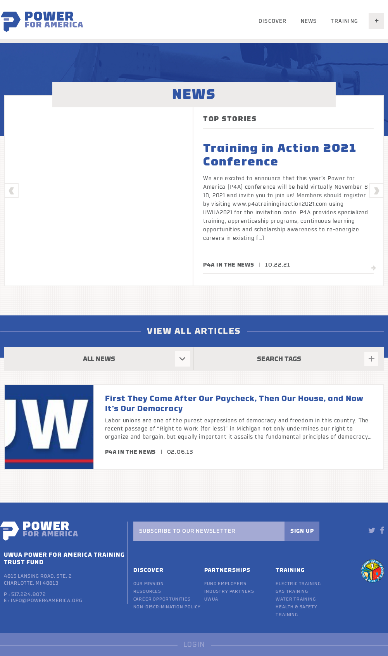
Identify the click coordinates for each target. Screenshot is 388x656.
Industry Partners (229, 591)
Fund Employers (225, 584)
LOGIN (194, 644)
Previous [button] (12, 191)
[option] (194, 190)
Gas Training (292, 591)
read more (349, 268)
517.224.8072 (28, 594)
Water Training (296, 599)
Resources (147, 591)
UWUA (211, 599)
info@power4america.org (47, 600)
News (309, 21)
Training (344, 21)
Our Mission (148, 584)
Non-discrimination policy (167, 607)
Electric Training (298, 584)
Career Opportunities (162, 599)
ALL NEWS (99, 359)
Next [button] (377, 191)
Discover (273, 21)
